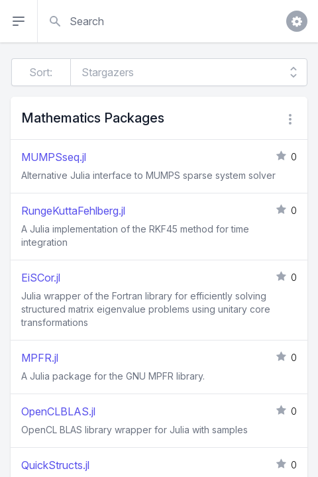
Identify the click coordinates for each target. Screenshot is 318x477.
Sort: (40, 72)
